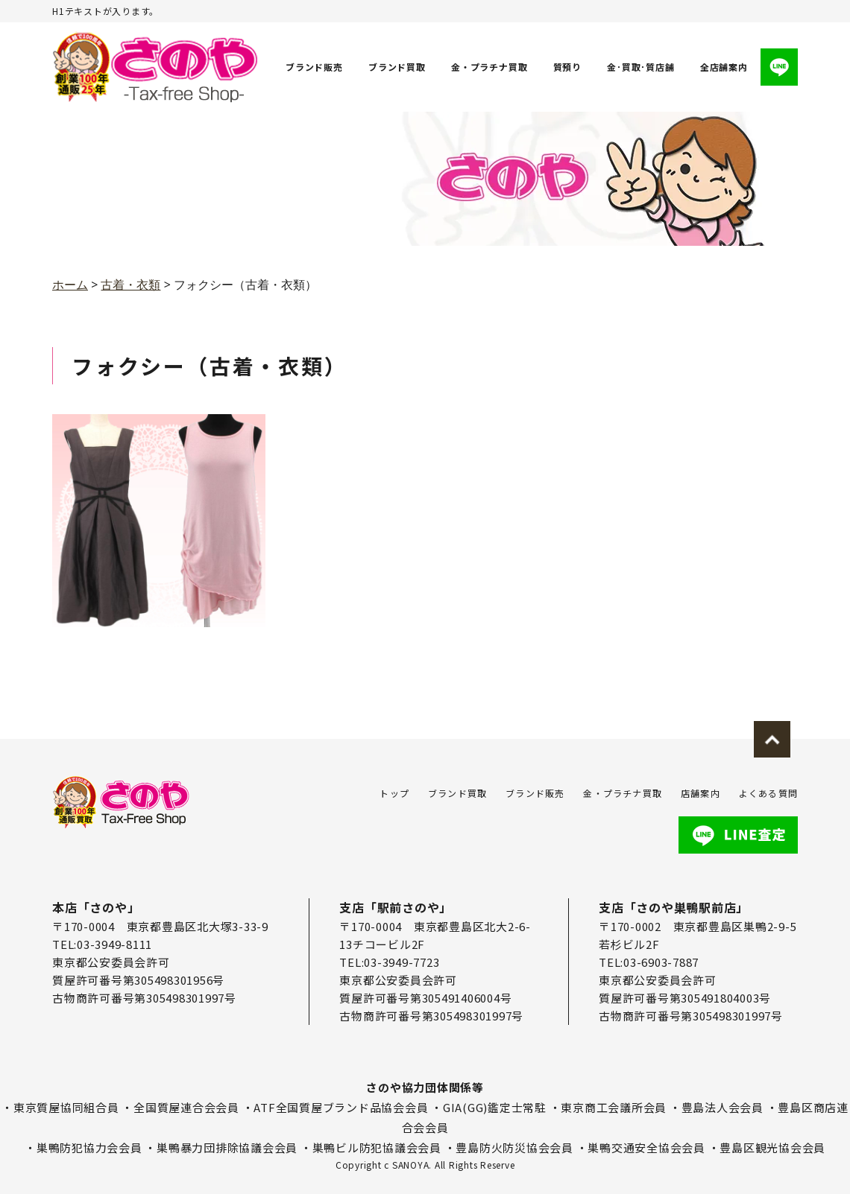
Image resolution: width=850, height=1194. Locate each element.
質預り (567, 66)
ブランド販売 (314, 66)
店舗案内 (700, 793)
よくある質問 (768, 793)
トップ (394, 793)
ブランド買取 (397, 66)
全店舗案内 (724, 66)
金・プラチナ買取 (489, 66)
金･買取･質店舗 (641, 66)
